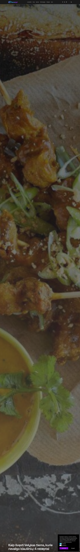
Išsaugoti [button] (73, 548)
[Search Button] (71, 2)
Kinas (34, 2)
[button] (61, 543)
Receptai (48, 2)
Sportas (37, 2)
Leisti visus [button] (64, 548)
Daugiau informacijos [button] (67, 542)
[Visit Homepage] (13, 2)
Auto (52, 2)
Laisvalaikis (29, 2)
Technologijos (42, 2)
